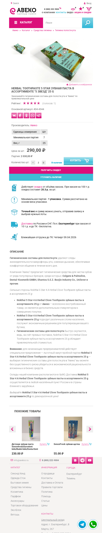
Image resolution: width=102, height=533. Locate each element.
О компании (48, 12)
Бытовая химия (20, 482)
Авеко (15, 30)
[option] (61, 60)
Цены (44, 505)
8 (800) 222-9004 (51, 9)
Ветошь (15, 514)
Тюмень (70, 478)
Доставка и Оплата (52, 482)
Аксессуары (17, 500)
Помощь (46, 496)
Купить (79, 161)
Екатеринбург (74, 473)
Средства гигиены (43, 30)
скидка (38, 186)
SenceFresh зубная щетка (67, 444)
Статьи (45, 500)
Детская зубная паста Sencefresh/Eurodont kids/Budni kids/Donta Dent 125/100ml (25, 448)
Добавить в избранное (80, 84)
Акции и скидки (82, 12)
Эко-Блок (16, 510)
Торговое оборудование (24, 505)
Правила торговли (52, 487)
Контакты (61, 12)
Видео (70, 12)
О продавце (47, 473)
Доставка (27, 223)
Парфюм (16, 496)
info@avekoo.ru (21, 460)
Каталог (26, 30)
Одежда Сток (18, 478)
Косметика (17, 491)
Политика (46, 491)
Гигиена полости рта (65, 30)
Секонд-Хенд (18, 473)
